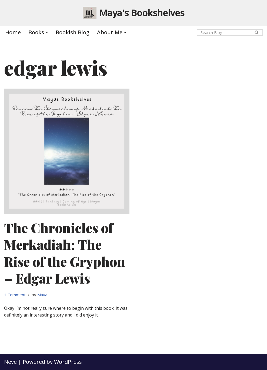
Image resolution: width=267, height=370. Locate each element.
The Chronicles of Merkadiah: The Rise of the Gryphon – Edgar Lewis (64, 253)
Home (13, 32)
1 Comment (15, 294)
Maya (42, 294)
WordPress (68, 361)
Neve (10, 361)
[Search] (224, 32)
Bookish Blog (72, 32)
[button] (46, 32)
